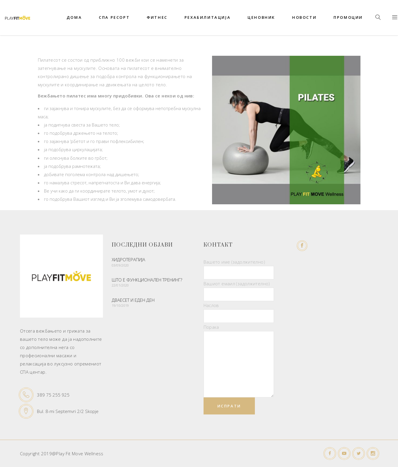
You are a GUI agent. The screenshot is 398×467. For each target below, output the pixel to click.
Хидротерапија (128, 259)
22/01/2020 (120, 285)
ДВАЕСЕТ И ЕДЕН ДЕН (133, 300)
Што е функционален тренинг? (147, 280)
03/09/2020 (120, 265)
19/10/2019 (120, 305)
